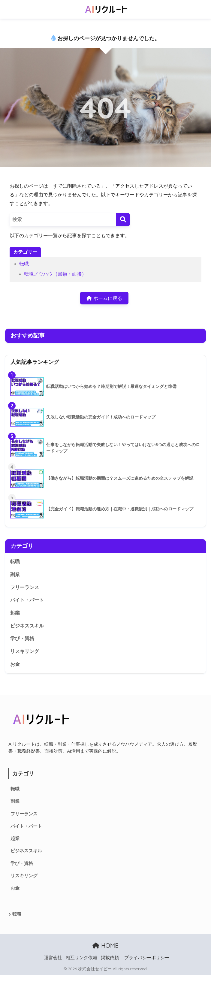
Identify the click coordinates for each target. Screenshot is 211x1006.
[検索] (123, 219)
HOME (105, 945)
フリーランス (24, 587)
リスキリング (24, 651)
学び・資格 (22, 638)
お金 (15, 664)
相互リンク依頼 (81, 957)
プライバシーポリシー (146, 957)
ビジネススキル (27, 625)
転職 (24, 263)
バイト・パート (27, 600)
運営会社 (53, 957)
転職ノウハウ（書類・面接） (55, 273)
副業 (15, 574)
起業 (15, 612)
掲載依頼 (110, 957)
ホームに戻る (104, 298)
